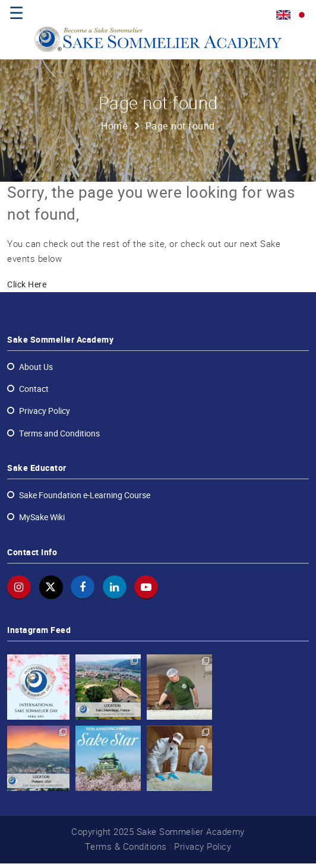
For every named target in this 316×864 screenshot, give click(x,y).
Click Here (26, 286)
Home (114, 127)
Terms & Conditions (126, 847)
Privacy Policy (202, 847)
